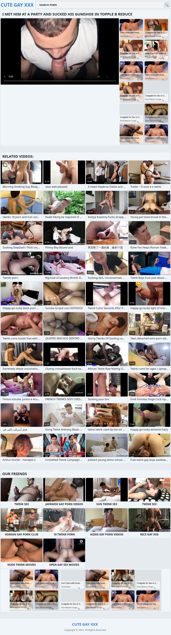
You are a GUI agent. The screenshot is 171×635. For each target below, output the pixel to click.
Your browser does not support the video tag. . (60, 51)
